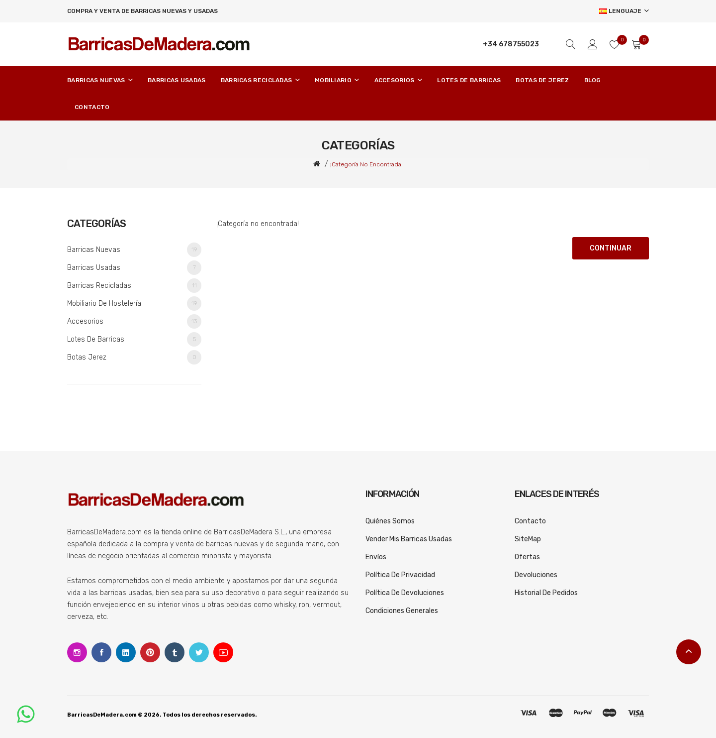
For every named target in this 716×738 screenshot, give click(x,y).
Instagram (77, 652)
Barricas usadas (134, 267)
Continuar (610, 248)
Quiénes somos (390, 521)
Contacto (530, 521)
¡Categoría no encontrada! (366, 164)
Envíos (375, 557)
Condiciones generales (401, 611)
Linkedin (126, 652)
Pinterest (150, 652)
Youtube (223, 652)
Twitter (199, 652)
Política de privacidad (400, 575)
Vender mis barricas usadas (408, 539)
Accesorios (134, 321)
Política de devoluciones (404, 593)
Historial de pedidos (546, 593)
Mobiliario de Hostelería (134, 303)
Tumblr (174, 652)
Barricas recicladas (134, 285)
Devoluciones (536, 575)
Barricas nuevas (134, 250)
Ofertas (527, 557)
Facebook (101, 652)
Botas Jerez (134, 357)
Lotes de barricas (134, 339)
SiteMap (528, 539)
